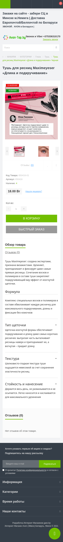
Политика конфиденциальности (31, 470)
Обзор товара (15, 244)
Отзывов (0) (12, 252)
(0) (32, 165)
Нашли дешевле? (33, 191)
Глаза (38, 57)
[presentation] (7, 151)
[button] (26, 4)
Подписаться (50, 464)
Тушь (47, 57)
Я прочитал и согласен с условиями (31, 471)
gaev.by (47, 523)
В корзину (31, 218)
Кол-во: (10, 203)
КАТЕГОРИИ (26, 57)
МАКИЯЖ (11, 57)
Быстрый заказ (31, 229)
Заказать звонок (50, 39)
